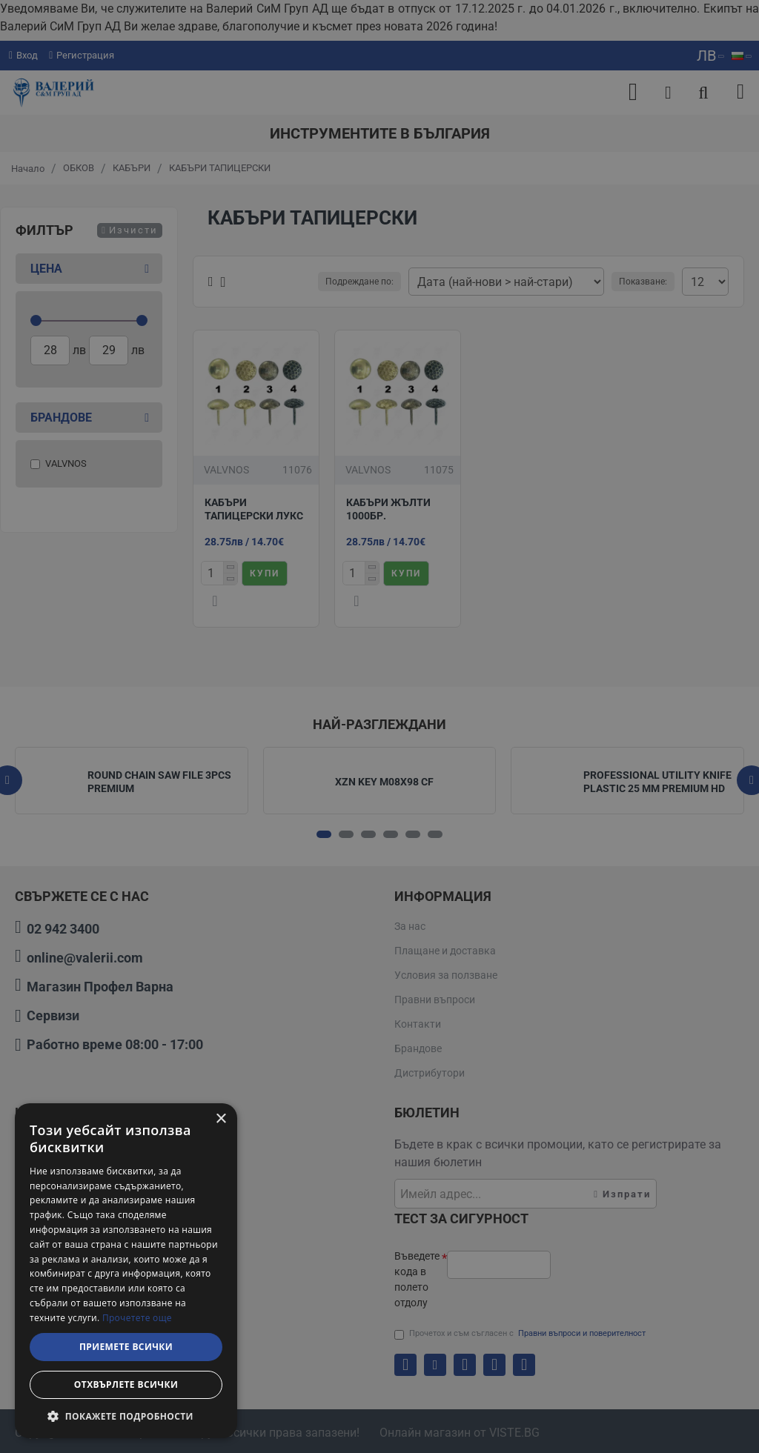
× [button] (220, 1119)
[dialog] (126, 1270)
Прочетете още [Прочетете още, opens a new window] (137, 1317)
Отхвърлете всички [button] (126, 1384)
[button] (126, 1416)
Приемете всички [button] (126, 1346)
